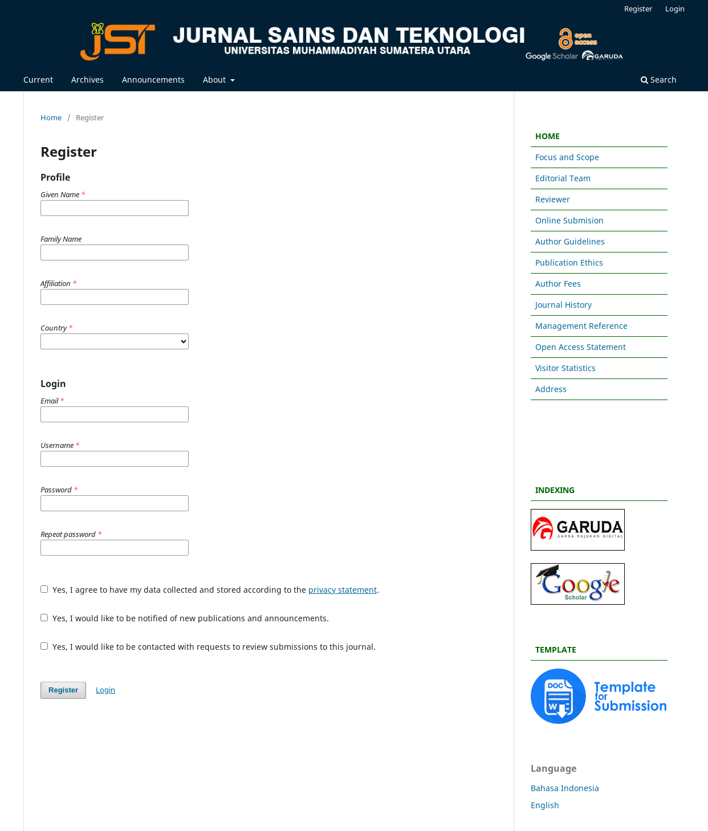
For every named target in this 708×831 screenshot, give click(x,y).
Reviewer (552, 199)
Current (38, 79)
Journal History (563, 304)
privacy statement (342, 589)
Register (638, 8)
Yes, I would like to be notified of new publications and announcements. (184, 618)
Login (675, 8)
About (215, 79)
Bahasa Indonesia (565, 788)
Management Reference (581, 325)
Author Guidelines (570, 241)
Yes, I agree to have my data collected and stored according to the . (209, 589)
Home (51, 117)
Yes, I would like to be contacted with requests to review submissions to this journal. (208, 646)
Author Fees (558, 283)
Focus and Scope (567, 157)
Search (659, 79)
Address (551, 389)
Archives (87, 79)
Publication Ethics (569, 262)
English (545, 805)
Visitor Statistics (565, 367)
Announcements (153, 79)
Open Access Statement (580, 346)
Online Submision (569, 220)
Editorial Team (563, 178)
